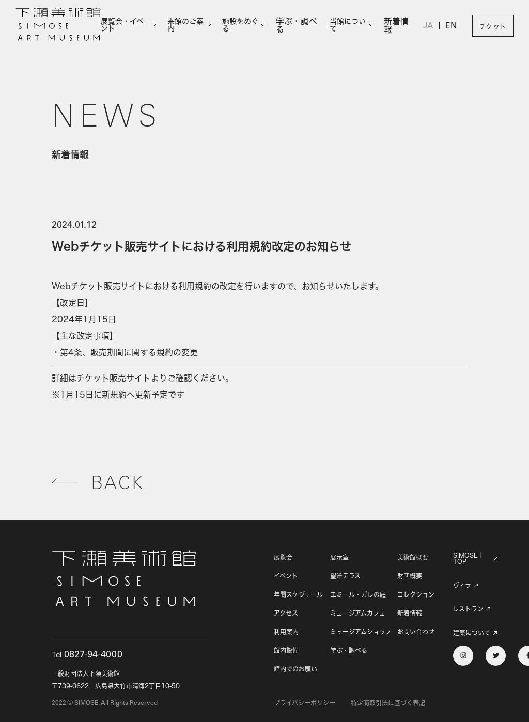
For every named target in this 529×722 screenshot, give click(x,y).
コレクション (415, 595)
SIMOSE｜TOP (468, 559)
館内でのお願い (295, 669)
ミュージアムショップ (360, 632)
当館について (351, 26)
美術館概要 (412, 557)
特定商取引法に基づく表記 (388, 703)
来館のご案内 (190, 26)
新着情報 (399, 26)
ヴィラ (462, 586)
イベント (286, 576)
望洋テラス (345, 576)
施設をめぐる (246, 26)
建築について (468, 634)
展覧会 (283, 557)
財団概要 (409, 576)
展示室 (339, 557)
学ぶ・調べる (301, 26)
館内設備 (286, 650)
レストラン (468, 609)
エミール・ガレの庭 (358, 595)
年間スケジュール (298, 595)
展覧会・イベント (128, 26)
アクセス (286, 613)
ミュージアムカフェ (357, 613)
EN (451, 26)
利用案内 (286, 632)
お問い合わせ (415, 632)
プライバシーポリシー (304, 703)
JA (429, 26)
